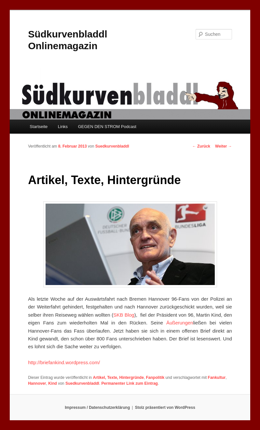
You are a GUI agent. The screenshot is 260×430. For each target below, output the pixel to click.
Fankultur (217, 377)
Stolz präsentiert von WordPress (165, 407)
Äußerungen (179, 322)
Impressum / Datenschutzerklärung (97, 407)
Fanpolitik (155, 377)
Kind (52, 383)
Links (63, 126)
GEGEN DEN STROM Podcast (107, 126)
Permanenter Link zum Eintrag (130, 383)
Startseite (39, 126)
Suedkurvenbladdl (112, 146)
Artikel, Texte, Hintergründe (118, 377)
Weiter (223, 146)
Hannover (37, 383)
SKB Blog (123, 315)
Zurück (201, 146)
